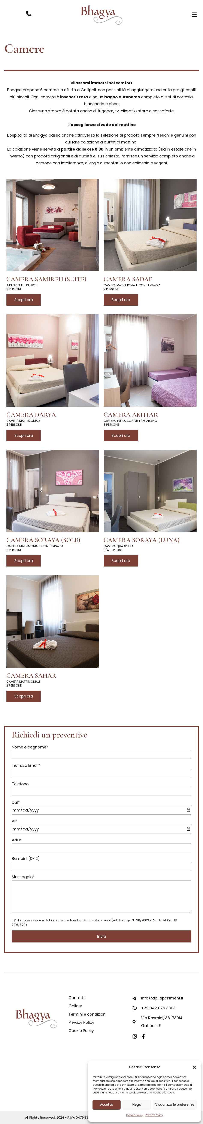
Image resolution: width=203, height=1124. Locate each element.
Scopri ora (23, 299)
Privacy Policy (154, 1115)
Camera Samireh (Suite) (46, 279)
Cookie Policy (134, 1115)
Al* (101, 824)
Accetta (106, 1104)
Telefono (101, 787)
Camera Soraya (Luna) (141, 540)
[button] (194, 1067)
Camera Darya (31, 415)
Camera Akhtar (131, 415)
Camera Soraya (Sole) (43, 540)
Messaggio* (101, 894)
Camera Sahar (31, 676)
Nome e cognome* (101, 750)
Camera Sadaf (128, 279)
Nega (136, 1104)
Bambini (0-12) (101, 862)
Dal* (101, 806)
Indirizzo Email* (101, 769)
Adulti (101, 843)
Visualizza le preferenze (174, 1104)
